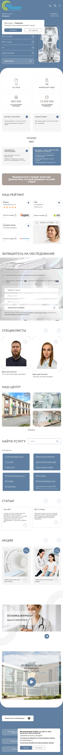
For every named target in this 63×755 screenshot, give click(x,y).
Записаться (18, 61)
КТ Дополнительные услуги (14, 457)
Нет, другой (33, 30)
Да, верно (13, 30)
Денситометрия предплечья (45, 457)
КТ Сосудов (9, 462)
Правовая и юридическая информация (16, 733)
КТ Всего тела (9, 468)
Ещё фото (31, 430)
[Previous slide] (37, 222)
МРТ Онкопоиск (10, 487)
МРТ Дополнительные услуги (15, 476)
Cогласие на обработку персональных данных (37, 737)
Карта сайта (16, 751)
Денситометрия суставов (44, 468)
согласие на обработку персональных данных (34, 312)
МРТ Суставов (40, 476)
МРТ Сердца (9, 481)
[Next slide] (57, 222)
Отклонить (39, 747)
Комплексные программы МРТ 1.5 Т (46, 487)
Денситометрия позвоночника (46, 462)
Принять (26, 747)
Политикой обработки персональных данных (37, 742)
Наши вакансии (16, 743)
